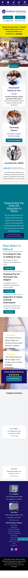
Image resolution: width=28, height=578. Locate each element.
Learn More (14, 66)
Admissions (14, 535)
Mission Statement (14, 531)
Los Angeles (8, 17)
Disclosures (14, 525)
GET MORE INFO (23, 539)
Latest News (14, 537)
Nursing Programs (14, 529)
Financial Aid (14, 539)
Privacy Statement (8, 564)
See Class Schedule (14, 140)
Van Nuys (20, 17)
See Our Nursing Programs (14, 235)
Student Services (14, 541)
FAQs (14, 543)
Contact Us (14, 545)
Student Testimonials (14, 533)
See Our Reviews (14, 378)
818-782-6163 (20, 21)
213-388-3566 (8, 21)
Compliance (14, 527)
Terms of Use (17, 564)
